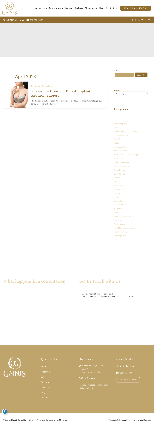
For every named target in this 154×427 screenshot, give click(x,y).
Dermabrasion (119, 170)
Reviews (45, 382)
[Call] (35, 20)
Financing (45, 387)
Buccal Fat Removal (122, 166)
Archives (117, 90)
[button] (46, 8)
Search (116, 70)
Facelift (117, 178)
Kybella (117, 193)
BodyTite (117, 139)
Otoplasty (118, 220)
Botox (116, 143)
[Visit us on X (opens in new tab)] (139, 20)
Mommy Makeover (121, 205)
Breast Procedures (121, 162)
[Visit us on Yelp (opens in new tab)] (145, 20)
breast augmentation (122, 151)
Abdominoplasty (120, 124)
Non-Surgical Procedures (124, 216)
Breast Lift (118, 158)
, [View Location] (13, 20)
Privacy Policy (125, 420)
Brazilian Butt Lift (120, 147)
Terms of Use (138, 420)
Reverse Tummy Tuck (122, 232)
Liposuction (118, 201)
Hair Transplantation (122, 186)
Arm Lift (117, 128)
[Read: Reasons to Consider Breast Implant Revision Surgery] (15, 95)
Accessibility (114, 420)
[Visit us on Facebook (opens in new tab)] (136, 20)
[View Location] (4, 20)
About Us (45, 367)
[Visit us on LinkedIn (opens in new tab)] (142, 20)
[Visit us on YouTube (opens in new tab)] (149, 20)
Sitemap (147, 420)
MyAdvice (63, 420)
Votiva (116, 240)
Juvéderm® (119, 189)
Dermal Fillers (119, 174)
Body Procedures (121, 135)
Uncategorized (120, 236)
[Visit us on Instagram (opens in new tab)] (133, 20)
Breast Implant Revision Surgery (42, 86)
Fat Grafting (118, 182)
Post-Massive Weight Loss (124, 228)
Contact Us (46, 397)
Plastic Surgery (120, 224)
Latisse (116, 197)
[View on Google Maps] (23, 20)
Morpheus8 (118, 209)
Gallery (44, 377)
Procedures (46, 372)
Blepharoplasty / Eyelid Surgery (127, 131)
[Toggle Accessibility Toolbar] (4, 411)
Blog (43, 392)
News (116, 213)
